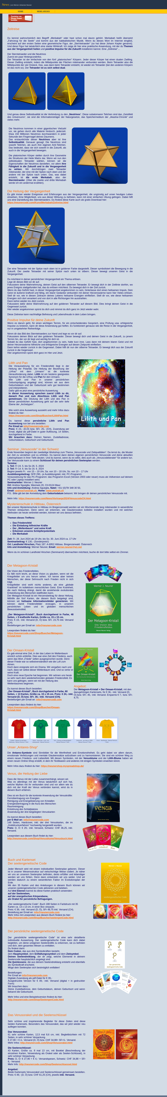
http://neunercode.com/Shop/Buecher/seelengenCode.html (41, 917)
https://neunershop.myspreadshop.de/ (62, 766)
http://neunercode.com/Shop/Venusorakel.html (46, 1042)
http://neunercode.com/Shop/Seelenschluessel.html (48, 1064)
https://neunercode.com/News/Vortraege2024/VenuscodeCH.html (55, 498)
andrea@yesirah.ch (26, 490)
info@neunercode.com (36, 426)
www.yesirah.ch (55, 490)
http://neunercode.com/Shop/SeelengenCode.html (36, 999)
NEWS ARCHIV (43, 11)
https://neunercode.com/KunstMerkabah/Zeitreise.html (37, 202)
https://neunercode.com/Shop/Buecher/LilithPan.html (38, 415)
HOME (20, 11)
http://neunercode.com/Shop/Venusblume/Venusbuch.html (40, 838)
